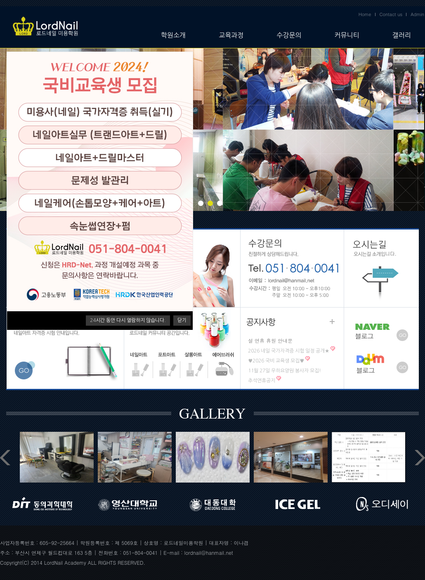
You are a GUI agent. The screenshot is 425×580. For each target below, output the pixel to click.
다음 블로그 (381, 368)
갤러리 (401, 35)
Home (365, 14)
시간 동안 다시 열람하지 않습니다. (128, 320)
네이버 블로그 (381, 328)
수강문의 (288, 35)
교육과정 (231, 35)
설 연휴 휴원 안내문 (270, 340)
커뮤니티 (347, 35)
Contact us (391, 14)
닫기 (182, 320)
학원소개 (173, 35)
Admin (417, 14)
